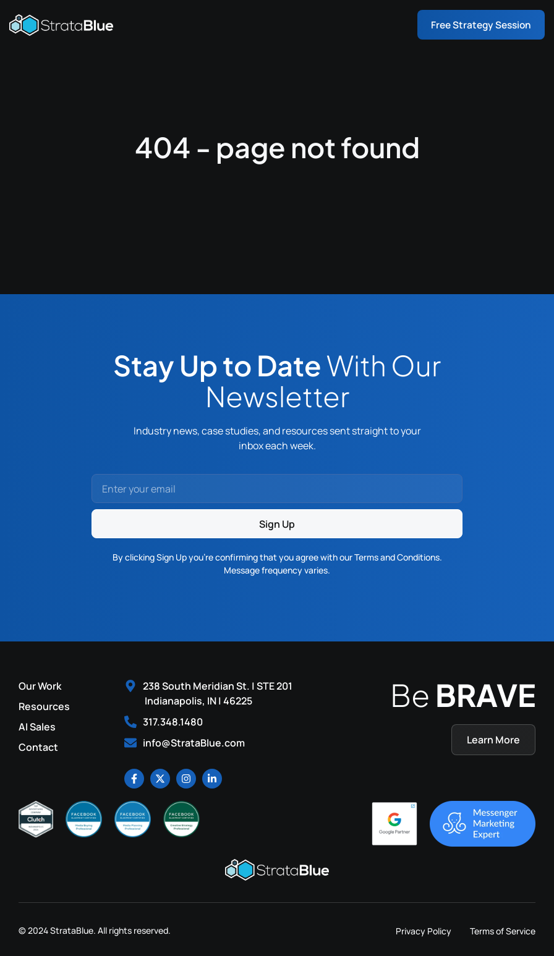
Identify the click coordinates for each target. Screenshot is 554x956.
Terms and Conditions (397, 557)
